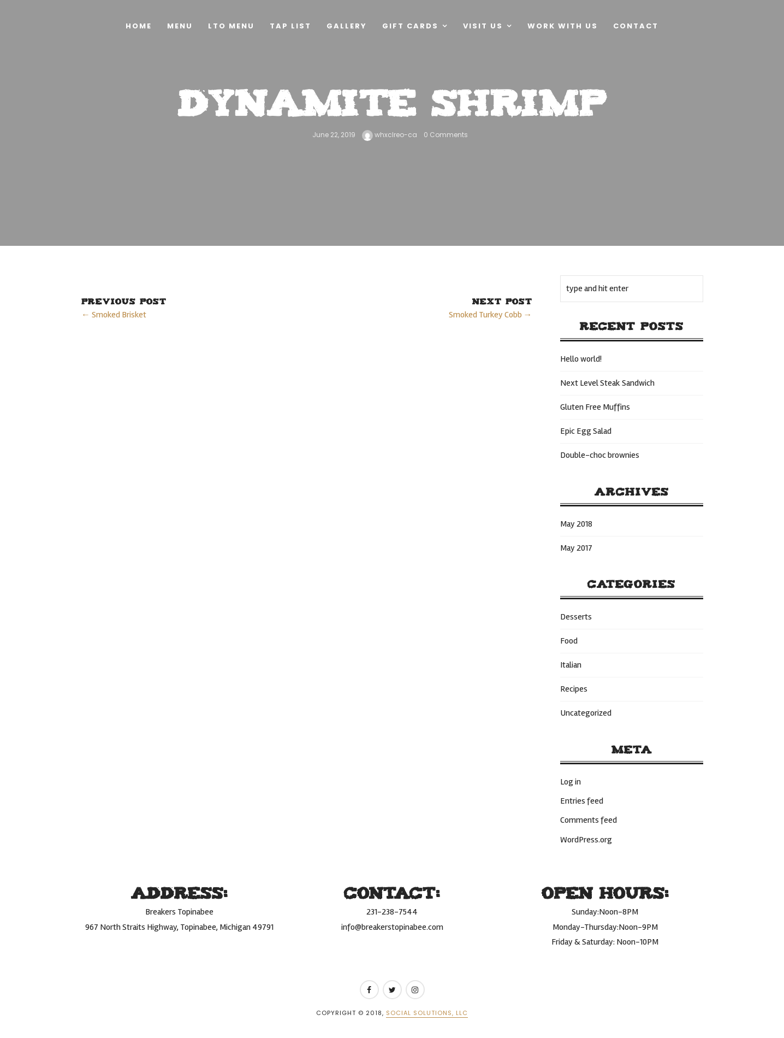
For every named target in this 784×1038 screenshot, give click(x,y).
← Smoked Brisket (113, 314)
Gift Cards (410, 26)
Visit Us (483, 26)
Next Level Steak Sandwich (607, 383)
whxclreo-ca (389, 134)
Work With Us (562, 26)
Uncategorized (585, 712)
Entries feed (581, 800)
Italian (570, 664)
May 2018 (576, 523)
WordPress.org (586, 839)
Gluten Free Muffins (595, 407)
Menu (180, 26)
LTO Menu (231, 26)
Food (569, 640)
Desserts (576, 616)
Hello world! (581, 358)
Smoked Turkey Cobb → (490, 314)
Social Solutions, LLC (427, 1012)
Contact (635, 26)
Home (139, 26)
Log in (570, 781)
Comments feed (588, 820)
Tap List (290, 26)
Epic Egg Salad (585, 431)
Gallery (346, 26)
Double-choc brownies (599, 455)
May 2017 (576, 547)
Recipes (573, 688)
